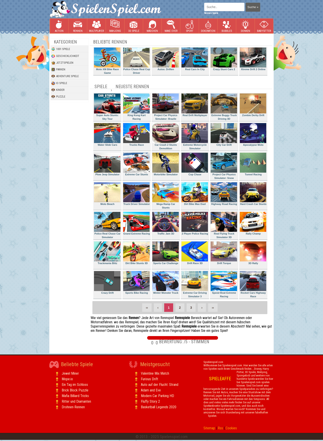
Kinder (58, 90)
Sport (189, 26)
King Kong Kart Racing (136, 106)
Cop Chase (194, 164)
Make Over (171, 26)
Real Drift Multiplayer (194, 105)
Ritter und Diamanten (76, 401)
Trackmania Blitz (107, 253)
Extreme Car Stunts (136, 164)
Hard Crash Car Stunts (253, 193)
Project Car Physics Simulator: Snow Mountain (224, 167)
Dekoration (208, 26)
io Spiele (59, 83)
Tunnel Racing (253, 164)
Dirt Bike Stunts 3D (136, 253)
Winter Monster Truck (165, 282)
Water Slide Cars (107, 134)
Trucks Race (136, 134)
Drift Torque (224, 253)
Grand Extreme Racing (136, 223)
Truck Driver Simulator (136, 193)
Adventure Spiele (65, 76)
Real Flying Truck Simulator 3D (224, 225)
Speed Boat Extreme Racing (224, 284)
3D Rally (253, 253)
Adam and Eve (151, 390)
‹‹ (147, 307)
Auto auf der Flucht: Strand (159, 384)
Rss (220, 428)
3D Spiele (133, 26)
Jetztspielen (62, 63)
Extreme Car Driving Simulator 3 (194, 284)
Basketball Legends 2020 (158, 407)
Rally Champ (253, 223)
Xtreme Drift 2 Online (253, 59)
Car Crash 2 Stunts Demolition (165, 136)
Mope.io (67, 379)
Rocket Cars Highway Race (253, 284)
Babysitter (264, 26)
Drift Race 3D (194, 253)
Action (59, 26)
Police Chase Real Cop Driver (136, 61)
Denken (245, 26)
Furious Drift (149, 379)
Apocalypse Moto (253, 134)
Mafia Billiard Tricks (75, 396)
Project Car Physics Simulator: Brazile (165, 106)
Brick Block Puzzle (75, 390)
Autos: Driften (165, 59)
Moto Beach (107, 193)
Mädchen (152, 26)
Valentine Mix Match (155, 373)
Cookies (231, 428)
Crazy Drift (107, 282)
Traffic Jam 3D (165, 223)
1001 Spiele (60, 49)
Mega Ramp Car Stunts (165, 195)
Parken (58, 69)
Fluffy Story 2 (150, 401)
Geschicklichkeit (65, 56)
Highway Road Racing (224, 193)
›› (213, 307)
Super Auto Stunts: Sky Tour (107, 106)
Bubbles (227, 26)
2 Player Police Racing (194, 223)
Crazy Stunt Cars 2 (224, 59)
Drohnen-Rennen (73, 407)
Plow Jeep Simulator (107, 164)
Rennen (78, 26)
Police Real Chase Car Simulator (107, 225)
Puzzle (58, 96)
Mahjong (115, 26)
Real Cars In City (194, 59)
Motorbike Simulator (165, 164)
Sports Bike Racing (136, 282)
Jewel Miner (70, 373)
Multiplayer (96, 26)
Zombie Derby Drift (253, 105)
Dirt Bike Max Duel (194, 193)
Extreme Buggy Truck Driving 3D (224, 106)
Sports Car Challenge (165, 253)
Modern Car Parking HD (157, 396)
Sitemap (209, 428)
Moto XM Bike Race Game (107, 61)
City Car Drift (224, 134)
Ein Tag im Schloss (75, 384)
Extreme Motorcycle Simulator (194, 136)
